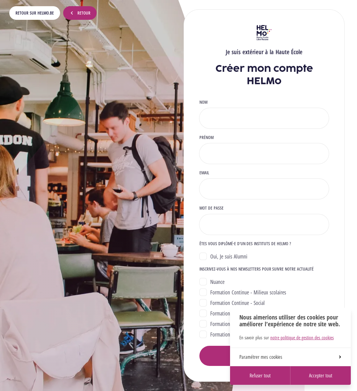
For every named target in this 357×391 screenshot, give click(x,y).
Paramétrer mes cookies (290, 357)
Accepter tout (320, 375)
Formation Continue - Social (237, 303)
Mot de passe (211, 208)
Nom (203, 102)
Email (204, 173)
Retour (79, 13)
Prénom (206, 137)
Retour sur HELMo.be (34, 13)
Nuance (217, 282)
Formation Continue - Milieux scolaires (248, 292)
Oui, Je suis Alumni (228, 256)
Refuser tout (260, 375)
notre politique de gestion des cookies (302, 337)
